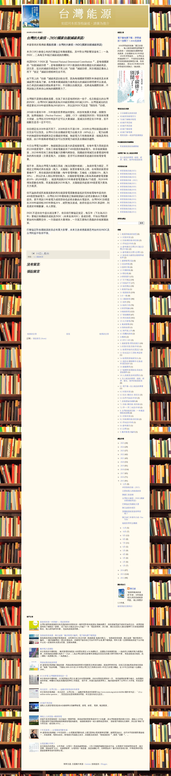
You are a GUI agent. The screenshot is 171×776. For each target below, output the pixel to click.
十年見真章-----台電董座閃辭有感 (53, 730)
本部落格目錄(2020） (128, 187)
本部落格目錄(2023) (128, 177)
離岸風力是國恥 (46, 649)
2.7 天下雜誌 (125, 280)
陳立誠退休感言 (128, 508)
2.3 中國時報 (125, 270)
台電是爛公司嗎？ (47, 744)
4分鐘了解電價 (126, 132)
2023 (123, 451)
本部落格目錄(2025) (128, 171)
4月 (124, 554)
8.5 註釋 (123, 429)
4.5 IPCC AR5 (125, 340)
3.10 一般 (123, 296)
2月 (124, 562)
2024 (123, 447)
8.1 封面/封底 (125, 416)
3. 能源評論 (124, 289)
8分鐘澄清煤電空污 (128, 116)
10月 (125, 532)
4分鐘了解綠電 (126, 129)
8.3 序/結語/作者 (126, 422)
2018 (123, 469)
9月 (124, 535)
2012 (123, 578)
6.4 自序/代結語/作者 (128, 398)
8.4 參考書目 (125, 426)
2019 (123, 466)
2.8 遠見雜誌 (125, 286)
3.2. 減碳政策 (38, 257)
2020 (123, 462)
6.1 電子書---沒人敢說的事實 (131, 386)
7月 (124, 543)
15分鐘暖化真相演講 (128, 113)
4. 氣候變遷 (124, 324)
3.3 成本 (123, 302)
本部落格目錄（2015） (131, 487)
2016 (123, 477)
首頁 (68, 334)
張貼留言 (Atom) (39, 339)
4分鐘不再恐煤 (126, 126)
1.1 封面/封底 (125, 237)
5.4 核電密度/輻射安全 (129, 358)
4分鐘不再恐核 (126, 123)
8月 (124, 539)
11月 (125, 528)
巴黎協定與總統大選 (130, 504)
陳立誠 (133, 589)
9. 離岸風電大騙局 (127, 432)
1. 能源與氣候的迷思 (128, 234)
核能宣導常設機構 (129, 523)
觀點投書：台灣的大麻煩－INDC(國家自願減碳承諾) (74, 44)
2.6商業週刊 (125, 277)
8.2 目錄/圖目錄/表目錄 (129, 419)
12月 (125, 484)
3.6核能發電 (125, 312)
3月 (124, 558)
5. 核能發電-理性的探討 (129, 343)
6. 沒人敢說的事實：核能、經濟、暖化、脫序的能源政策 (132, 380)
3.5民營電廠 (125, 308)
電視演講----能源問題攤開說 (131, 135)
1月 (124, 566)
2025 (123, 443)
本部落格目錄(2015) (128, 203)
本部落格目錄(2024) (128, 174)
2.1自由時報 (125, 264)
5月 (124, 551)
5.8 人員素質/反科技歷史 (130, 375)
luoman (88, 764)
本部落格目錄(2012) (128, 212)
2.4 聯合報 (124, 273)
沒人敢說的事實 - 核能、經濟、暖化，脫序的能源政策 (131, 158)
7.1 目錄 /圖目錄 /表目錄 (130, 404)
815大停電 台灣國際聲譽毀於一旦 (54, 676)
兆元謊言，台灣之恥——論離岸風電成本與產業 (59, 689)
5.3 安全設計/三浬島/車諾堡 (131, 353)
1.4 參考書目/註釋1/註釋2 (130, 252)
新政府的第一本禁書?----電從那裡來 (55, 622)
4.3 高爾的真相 (126, 334)
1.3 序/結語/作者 (126, 244)
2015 (123, 481)
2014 (123, 570)
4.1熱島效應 (125, 327)
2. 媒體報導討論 (126, 261)
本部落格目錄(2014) (128, 206)
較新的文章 (32, 334)
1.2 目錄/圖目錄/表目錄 (129, 240)
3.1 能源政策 (125, 293)
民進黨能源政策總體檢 (129, 146)
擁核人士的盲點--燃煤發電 (51, 716)
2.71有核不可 (125, 283)
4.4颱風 (123, 337)
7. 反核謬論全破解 (127, 401)
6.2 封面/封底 (125, 392)
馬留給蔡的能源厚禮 (48, 662)
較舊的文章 (104, 334)
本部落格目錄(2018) (128, 193)
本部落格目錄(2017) (128, 196)
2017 (123, 473)
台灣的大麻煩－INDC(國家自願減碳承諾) (133, 499)
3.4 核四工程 (125, 305)
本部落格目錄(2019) (128, 190)
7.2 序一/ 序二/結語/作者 (130, 407)
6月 (124, 547)
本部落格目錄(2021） (128, 183)
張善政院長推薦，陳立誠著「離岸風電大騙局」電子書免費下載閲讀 (68, 635)
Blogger (104, 764)
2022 (123, 454)
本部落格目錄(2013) (128, 209)
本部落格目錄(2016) (128, 199)
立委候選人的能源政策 (131, 491)
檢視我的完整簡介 (125, 606)
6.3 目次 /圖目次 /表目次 (130, 395)
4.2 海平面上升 (126, 331)
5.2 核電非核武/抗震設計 (130, 350)
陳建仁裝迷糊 (127, 495)
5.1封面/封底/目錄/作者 (129, 346)
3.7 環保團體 (125, 315)
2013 (123, 574)
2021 (123, 458)
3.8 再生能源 (125, 318)
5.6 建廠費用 (125, 367)
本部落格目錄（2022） (129, 180)
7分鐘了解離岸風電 (128, 119)
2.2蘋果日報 (125, 267)
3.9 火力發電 (125, 321)
